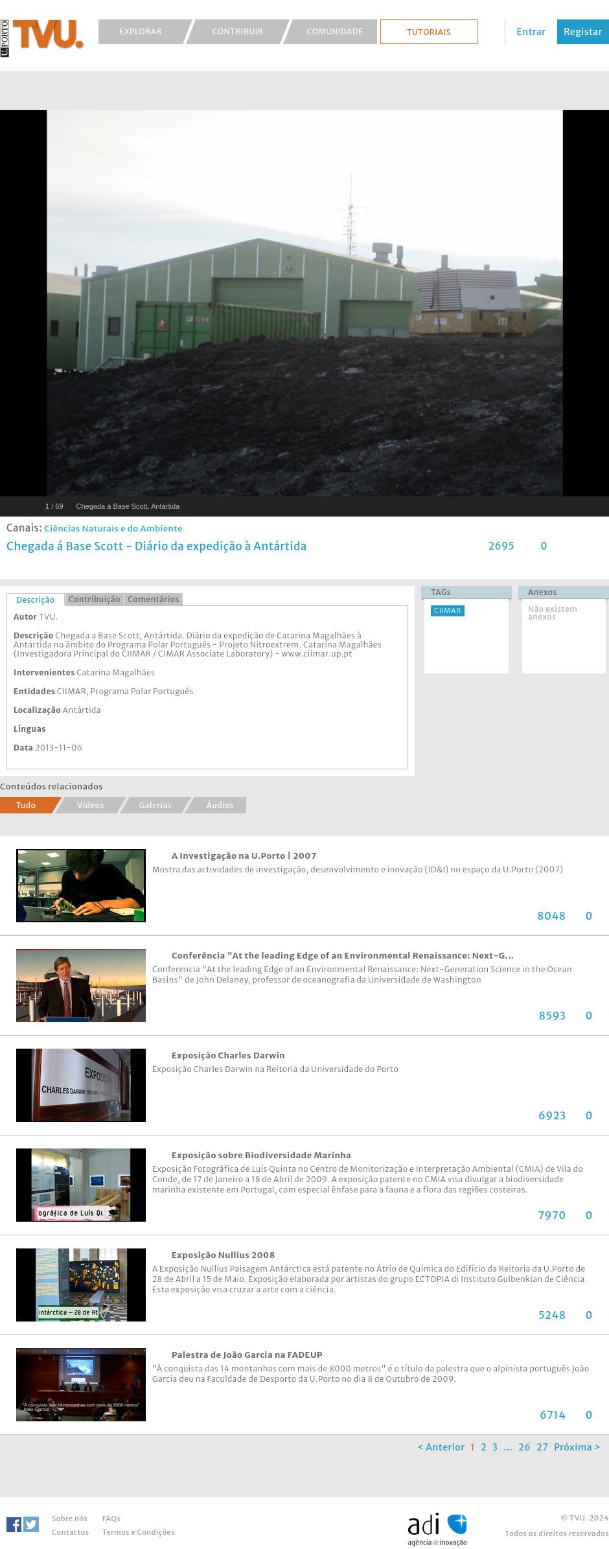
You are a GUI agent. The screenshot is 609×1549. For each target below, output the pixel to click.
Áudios (220, 805)
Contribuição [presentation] (95, 599)
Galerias (155, 805)
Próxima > (577, 1447)
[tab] (35, 599)
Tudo (26, 805)
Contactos (70, 1532)
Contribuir (238, 31)
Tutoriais (429, 32)
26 (524, 1447)
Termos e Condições (138, 1532)
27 (542, 1447)
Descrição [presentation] (35, 600)
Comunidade (335, 31)
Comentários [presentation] (153, 599)
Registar (583, 32)
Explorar (140, 31)
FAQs (111, 1518)
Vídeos (90, 805)
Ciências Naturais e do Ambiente (113, 528)
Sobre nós (69, 1518)
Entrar (531, 32)
